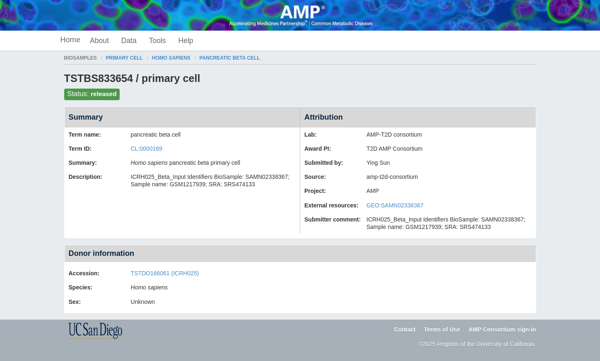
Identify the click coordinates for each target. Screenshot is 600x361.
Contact (405, 329)
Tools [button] (157, 40)
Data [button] (129, 40)
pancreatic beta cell (230, 58)
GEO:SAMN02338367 (395, 205)
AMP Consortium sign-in (502, 329)
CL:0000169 (146, 148)
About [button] (99, 40)
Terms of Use (442, 329)
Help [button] (185, 40)
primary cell (124, 58)
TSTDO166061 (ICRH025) (165, 273)
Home (70, 40)
